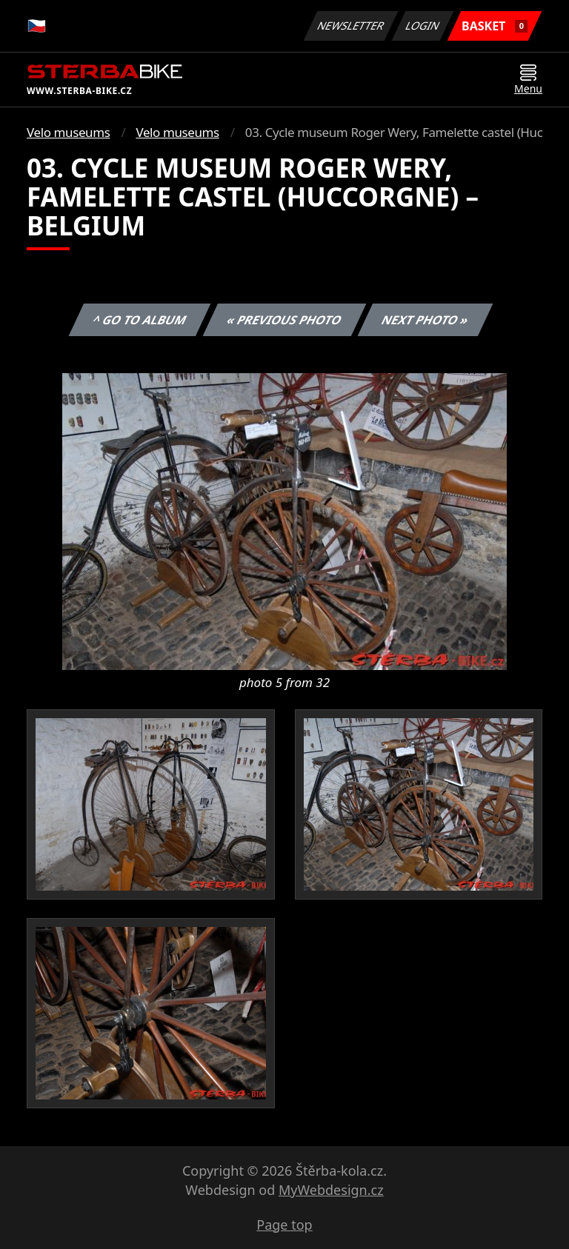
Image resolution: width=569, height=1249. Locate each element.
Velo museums (68, 132)
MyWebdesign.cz (331, 1190)
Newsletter (350, 26)
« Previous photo (284, 320)
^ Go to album (139, 320)
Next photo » (425, 320)
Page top (284, 1224)
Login (423, 26)
